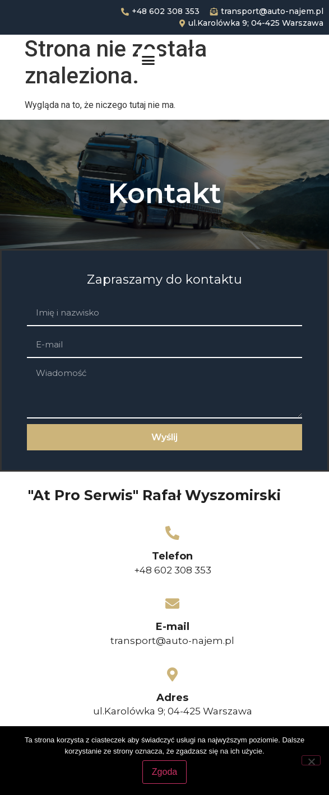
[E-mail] (172, 603)
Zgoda (164, 772)
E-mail (172, 626)
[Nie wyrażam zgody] (311, 760)
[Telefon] (172, 533)
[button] (148, 59)
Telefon (172, 556)
